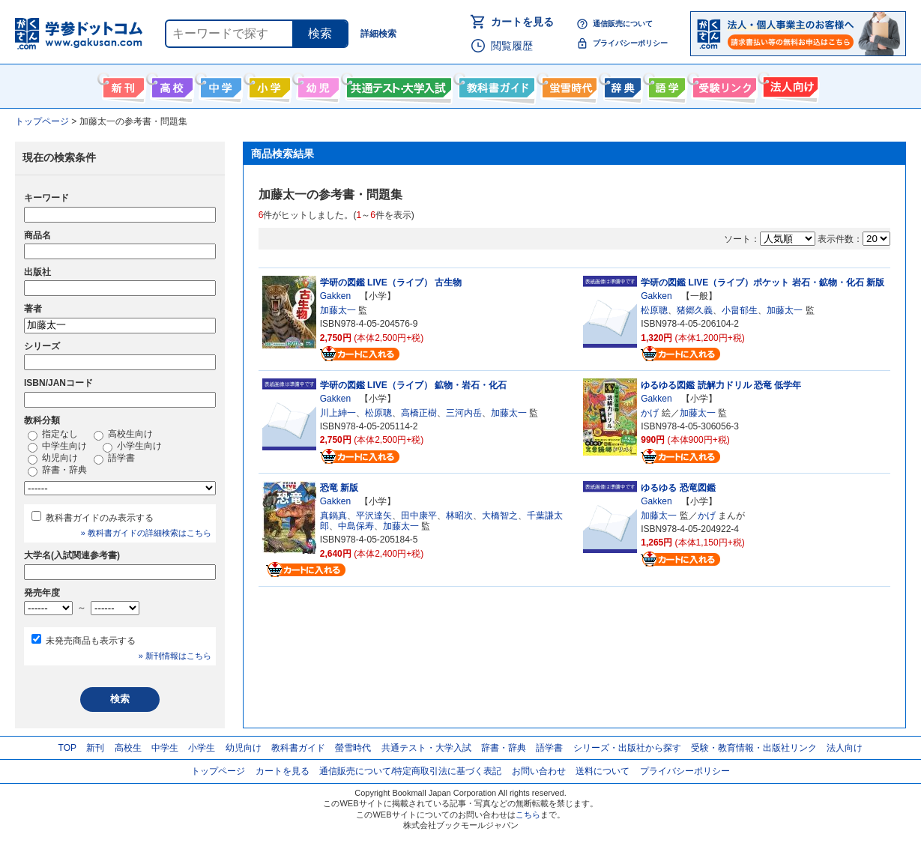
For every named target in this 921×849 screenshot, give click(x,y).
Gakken (335, 296)
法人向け (789, 84)
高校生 (128, 748)
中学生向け (219, 84)
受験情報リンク (722, 84)
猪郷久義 (695, 310)
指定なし (53, 435)
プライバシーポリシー (630, 43)
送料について (602, 771)
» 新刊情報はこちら (175, 655)
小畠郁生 (740, 310)
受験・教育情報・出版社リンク (754, 748)
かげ (650, 413)
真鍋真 (333, 515)
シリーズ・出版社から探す (627, 748)
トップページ (218, 771)
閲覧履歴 (512, 46)
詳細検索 (378, 33)
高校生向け (170, 84)
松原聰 (654, 310)
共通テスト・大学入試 (397, 84)
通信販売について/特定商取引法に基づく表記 (410, 771)
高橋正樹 (419, 413)
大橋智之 (500, 515)
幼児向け (316, 84)
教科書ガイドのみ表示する (100, 518)
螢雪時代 (568, 84)
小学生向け (268, 84)
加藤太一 (338, 310)
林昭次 (459, 515)
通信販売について (623, 23)
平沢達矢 (374, 515)
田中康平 (419, 515)
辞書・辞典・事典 (621, 84)
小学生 (201, 748)
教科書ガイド (495, 84)
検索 (320, 33)
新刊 (95, 748)
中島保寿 (356, 526)
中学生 (164, 748)
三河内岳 (464, 413)
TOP (67, 748)
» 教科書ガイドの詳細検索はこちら (146, 532)
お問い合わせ (539, 771)
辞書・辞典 (57, 471)
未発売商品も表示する (91, 640)
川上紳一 (338, 413)
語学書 (665, 84)
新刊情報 (121, 84)
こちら (528, 814)
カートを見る (522, 22)
